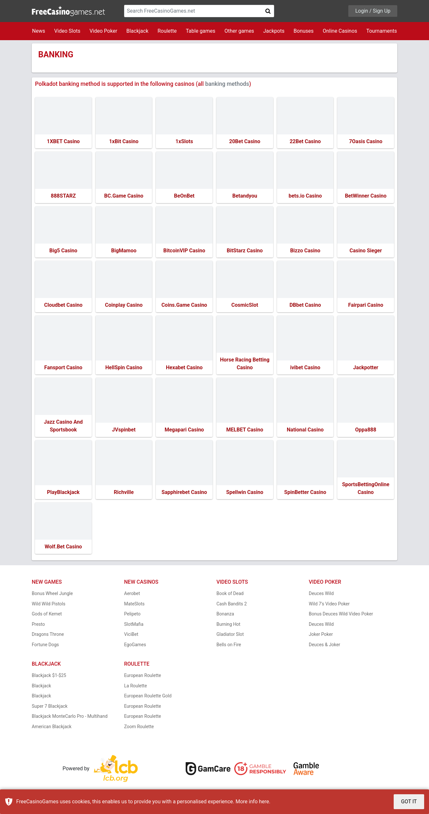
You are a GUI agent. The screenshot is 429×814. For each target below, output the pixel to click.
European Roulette (142, 677)
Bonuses (304, 31)
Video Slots (67, 31)
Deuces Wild (321, 595)
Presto (38, 625)
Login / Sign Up (372, 11)
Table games (200, 31)
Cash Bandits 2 (231, 605)
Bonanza (225, 615)
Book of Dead (230, 595)
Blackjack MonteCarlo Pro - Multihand (70, 717)
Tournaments (381, 31)
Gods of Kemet (47, 615)
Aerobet (132, 595)
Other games (239, 31)
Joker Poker (321, 635)
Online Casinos (340, 31)
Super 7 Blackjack (49, 707)
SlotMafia (134, 625)
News (38, 31)
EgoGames (135, 645)
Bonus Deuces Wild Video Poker (341, 615)
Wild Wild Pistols (48, 605)
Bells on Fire (228, 645)
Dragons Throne (48, 635)
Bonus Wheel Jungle (52, 595)
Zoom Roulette (139, 727)
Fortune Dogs (45, 645)
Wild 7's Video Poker (329, 605)
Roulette (167, 31)
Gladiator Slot (230, 635)
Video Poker (103, 31)
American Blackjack (52, 727)
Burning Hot (228, 625)
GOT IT (409, 801)
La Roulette (135, 687)
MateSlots (134, 605)
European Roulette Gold (147, 697)
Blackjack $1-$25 (49, 677)
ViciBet (131, 635)
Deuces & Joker (324, 645)
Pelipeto (132, 615)
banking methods (227, 84)
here (264, 801)
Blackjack (137, 31)
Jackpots (273, 31)
